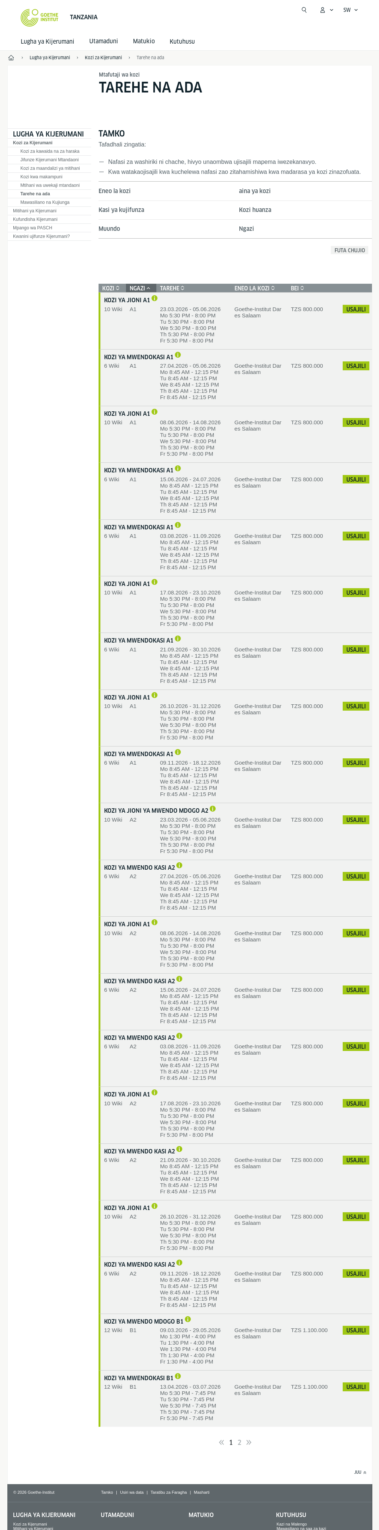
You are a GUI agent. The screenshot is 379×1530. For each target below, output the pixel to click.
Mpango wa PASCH (32, 227)
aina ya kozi (255, 191)
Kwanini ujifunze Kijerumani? (41, 236)
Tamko (107, 1492)
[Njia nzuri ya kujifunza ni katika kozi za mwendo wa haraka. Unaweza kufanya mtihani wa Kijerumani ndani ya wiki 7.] (179, 865)
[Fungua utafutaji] (304, 10)
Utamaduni (117, 1515)
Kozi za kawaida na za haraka (49, 151)
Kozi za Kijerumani (33, 142)
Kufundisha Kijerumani (35, 219)
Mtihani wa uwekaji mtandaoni (50, 185)
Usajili (356, 309)
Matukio (201, 1515)
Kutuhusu (182, 42)
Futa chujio (350, 250)
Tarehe (171, 288)
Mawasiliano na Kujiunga (45, 202)
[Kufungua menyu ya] (326, 10)
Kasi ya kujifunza (121, 209)
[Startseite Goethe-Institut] (39, 18)
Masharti (201, 1492)
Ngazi (246, 228)
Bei (296, 288)
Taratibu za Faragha (169, 1492)
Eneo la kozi (115, 191)
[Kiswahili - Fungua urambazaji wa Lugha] (351, 10)
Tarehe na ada (150, 57)
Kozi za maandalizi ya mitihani (50, 168)
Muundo (109, 228)
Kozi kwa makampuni (41, 176)
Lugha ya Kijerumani (47, 42)
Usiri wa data (132, 1492)
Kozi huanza (255, 209)
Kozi (110, 288)
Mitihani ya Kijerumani (34, 210)
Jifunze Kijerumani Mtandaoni (49, 159)
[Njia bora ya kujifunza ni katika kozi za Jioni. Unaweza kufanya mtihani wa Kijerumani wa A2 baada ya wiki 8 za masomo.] (213, 809)
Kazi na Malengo (291, 1524)
